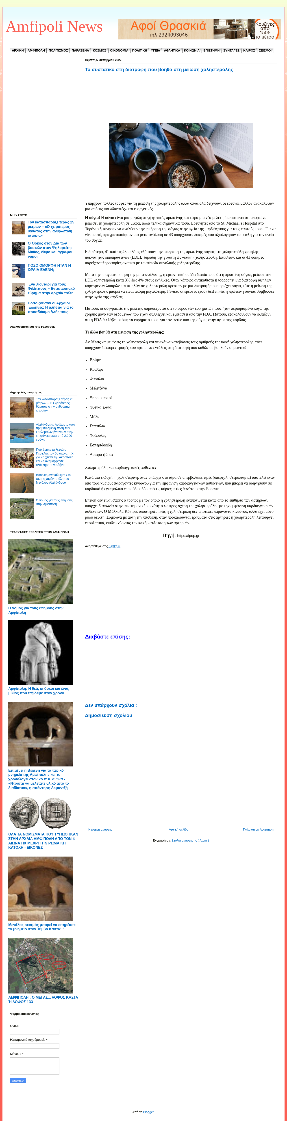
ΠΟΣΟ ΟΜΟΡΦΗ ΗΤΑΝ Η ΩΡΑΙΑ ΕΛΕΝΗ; (49, 267)
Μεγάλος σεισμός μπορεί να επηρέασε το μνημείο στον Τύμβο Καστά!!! (42, 927)
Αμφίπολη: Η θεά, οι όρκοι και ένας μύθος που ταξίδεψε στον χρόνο (38, 690)
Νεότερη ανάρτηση (101, 829)
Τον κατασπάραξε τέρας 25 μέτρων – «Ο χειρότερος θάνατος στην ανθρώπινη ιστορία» (51, 228)
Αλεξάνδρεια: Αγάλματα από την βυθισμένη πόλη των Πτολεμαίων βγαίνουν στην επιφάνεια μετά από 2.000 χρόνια (55, 432)
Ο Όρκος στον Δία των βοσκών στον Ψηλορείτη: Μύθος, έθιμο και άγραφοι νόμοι (50, 249)
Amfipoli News (54, 26)
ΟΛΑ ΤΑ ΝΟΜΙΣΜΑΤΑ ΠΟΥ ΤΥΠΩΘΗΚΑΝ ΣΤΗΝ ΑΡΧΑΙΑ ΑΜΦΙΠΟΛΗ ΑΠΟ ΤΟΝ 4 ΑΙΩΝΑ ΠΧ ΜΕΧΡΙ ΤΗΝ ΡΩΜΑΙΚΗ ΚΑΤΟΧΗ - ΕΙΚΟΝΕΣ (43, 840)
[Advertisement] (181, 98)
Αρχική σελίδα (178, 829)
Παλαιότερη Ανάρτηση (258, 829)
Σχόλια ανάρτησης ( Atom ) (190, 840)
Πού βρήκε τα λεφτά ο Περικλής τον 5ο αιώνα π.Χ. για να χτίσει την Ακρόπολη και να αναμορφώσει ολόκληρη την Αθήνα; (55, 457)
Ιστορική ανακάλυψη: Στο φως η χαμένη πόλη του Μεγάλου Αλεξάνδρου (53, 478)
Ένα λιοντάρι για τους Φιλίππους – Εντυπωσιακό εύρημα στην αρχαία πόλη (51, 288)
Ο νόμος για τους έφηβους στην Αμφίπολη (54, 502)
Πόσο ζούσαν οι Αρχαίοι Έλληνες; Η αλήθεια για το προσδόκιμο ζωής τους (51, 307)
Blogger (148, 1112)
